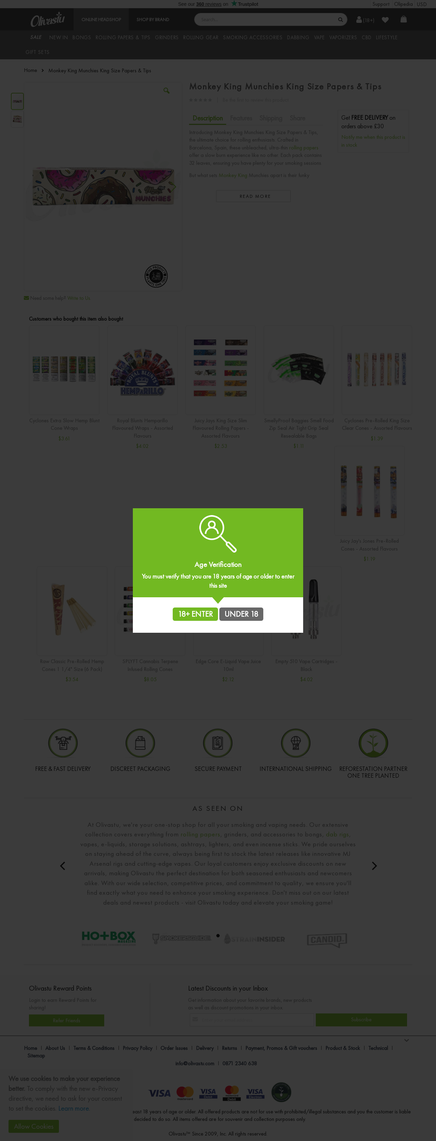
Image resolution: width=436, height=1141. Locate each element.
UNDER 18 (241, 614)
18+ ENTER (195, 614)
